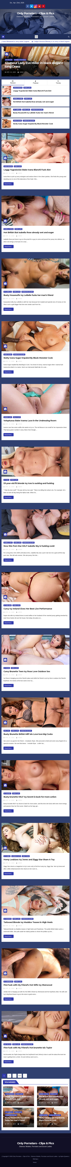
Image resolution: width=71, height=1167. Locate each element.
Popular (35, 82)
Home (35, 1162)
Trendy (58, 82)
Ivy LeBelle (17, 109)
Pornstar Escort (37, 109)
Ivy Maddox (7, 918)
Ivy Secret (7, 793)
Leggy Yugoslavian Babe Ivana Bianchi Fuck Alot (27, 170)
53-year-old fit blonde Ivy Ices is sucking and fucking (28, 483)
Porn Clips (27, 87)
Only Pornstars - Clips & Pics (35, 1143)
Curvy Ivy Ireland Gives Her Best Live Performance (27, 609)
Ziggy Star (25, 856)
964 (19, 1076)
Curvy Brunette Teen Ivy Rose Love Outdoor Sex (26, 671)
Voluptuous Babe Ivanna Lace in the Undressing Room (29, 420)
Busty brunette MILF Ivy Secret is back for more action (29, 797)
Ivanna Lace (7, 417)
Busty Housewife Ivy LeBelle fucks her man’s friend (28, 295)
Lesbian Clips (16, 856)
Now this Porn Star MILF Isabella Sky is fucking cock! (29, 546)
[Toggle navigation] (36, 37)
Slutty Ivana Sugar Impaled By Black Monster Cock (28, 358)
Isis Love (6, 730)
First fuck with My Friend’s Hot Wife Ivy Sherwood (27, 985)
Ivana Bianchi (18, 87)
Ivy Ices (6, 480)
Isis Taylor (7, 1044)
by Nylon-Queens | (64, 1156)
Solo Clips (17, 417)
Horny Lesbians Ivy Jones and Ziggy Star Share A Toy (29, 859)
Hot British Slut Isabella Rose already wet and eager (28, 232)
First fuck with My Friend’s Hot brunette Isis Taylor (27, 1047)
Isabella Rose (18, 98)
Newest (12, 82)
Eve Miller (8, 59)
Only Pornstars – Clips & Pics (35, 13)
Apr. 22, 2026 (11, 72)
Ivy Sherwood (8, 981)
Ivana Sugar (17, 120)
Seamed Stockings (20, 59)
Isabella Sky (8, 542)
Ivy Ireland (7, 605)
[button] (69, 37)
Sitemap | (35, 1159)
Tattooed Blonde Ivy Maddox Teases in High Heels (28, 922)
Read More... (8, 184)
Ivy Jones (7, 856)
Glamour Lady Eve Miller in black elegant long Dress (34, 64)
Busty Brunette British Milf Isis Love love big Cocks (28, 734)
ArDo (20, 72)
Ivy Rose (6, 668)
